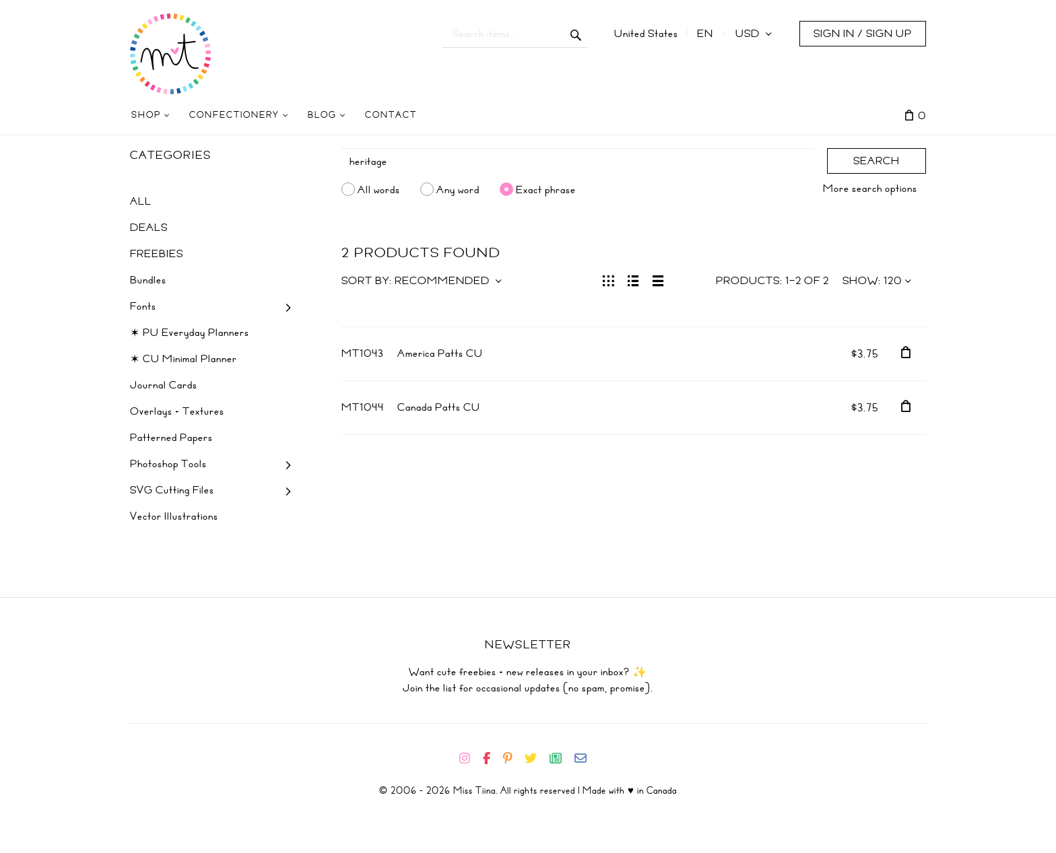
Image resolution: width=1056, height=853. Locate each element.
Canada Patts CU (438, 407)
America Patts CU (440, 353)
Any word (458, 189)
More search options (870, 188)
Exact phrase (546, 189)
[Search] (577, 161)
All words (379, 189)
